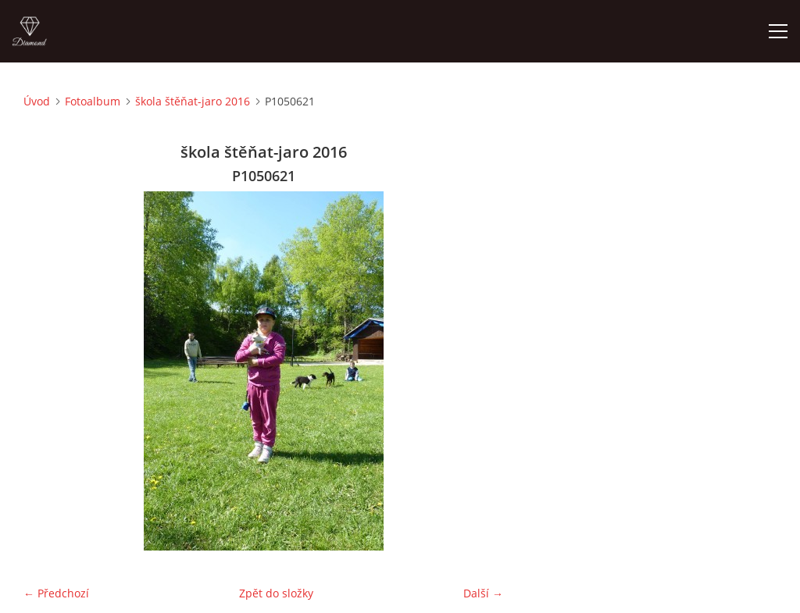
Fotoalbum (92, 101)
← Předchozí (56, 593)
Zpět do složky (276, 593)
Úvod (36, 101)
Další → (483, 593)
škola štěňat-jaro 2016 (192, 101)
